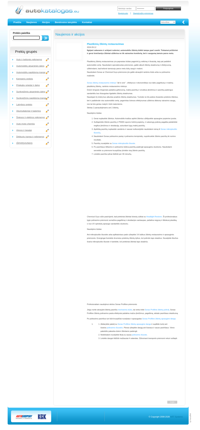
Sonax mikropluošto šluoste (123, 143)
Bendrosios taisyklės (66, 22)
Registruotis (123, 13)
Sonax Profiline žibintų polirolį (157, 310)
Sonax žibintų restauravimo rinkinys (101, 83)
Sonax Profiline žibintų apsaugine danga (134, 324)
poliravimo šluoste (139, 335)
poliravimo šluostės (115, 328)
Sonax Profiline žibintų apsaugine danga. (159, 319)
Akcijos (46, 22)
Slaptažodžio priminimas (143, 13)
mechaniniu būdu (125, 310)
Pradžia (17, 22)
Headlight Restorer (154, 217)
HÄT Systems (176, 417)
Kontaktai (87, 22)
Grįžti (172, 402)
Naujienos (31, 22)
